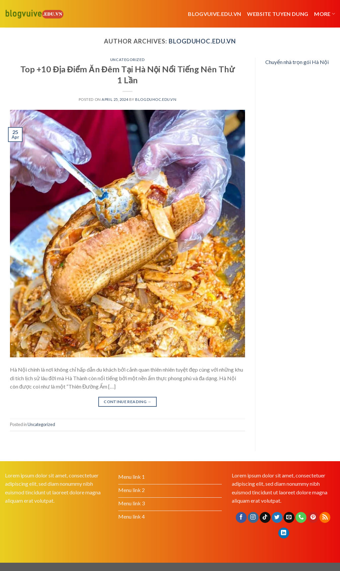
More (324, 14)
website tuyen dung (277, 14)
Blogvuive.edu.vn (214, 14)
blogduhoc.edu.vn (202, 41)
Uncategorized (127, 59)
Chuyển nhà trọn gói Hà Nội (297, 62)
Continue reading (127, 401)
